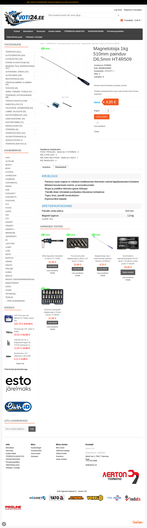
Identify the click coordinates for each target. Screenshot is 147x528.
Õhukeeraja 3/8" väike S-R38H (24, 330)
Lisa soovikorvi (99, 126)
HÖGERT (9, 222)
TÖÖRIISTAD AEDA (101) (15, 133)
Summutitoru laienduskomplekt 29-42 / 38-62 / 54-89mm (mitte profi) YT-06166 (128, 260)
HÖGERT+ (9, 226)
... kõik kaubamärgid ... (16, 301)
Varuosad (41, 31)
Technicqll (10, 294)
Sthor (8, 290)
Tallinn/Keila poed (14, 37)
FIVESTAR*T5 (10, 197)
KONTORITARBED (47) (14, 122)
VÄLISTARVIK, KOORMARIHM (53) (19, 108)
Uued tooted (35, 454)
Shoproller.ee (138, 522)
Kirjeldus (46, 167)
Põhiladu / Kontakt (34, 37)
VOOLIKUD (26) (11, 88)
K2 (6, 240)
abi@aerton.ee (91, 465)
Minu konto (60, 448)
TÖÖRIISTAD (51, 43)
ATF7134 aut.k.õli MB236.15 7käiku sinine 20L (24, 318)
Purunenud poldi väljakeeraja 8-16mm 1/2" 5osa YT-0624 (77, 258)
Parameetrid (60, 167)
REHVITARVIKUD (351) (14, 79)
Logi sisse (118, 10)
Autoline (9, 161)
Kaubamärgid (36, 448)
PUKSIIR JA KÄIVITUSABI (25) (17, 63)
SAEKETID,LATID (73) (14, 104)
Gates (8, 211)
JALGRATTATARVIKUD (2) (15, 137)
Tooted (17, 31)
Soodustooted (36, 451)
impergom (10, 233)
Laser (8, 247)
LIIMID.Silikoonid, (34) (15, 119)
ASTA (7, 158)
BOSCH (8, 165)
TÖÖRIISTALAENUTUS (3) (15, 144)
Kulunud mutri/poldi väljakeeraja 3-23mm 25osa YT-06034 (52, 312)
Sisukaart (34, 456)
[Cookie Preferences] (4, 524)
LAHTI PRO (9, 244)
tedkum (9, 297)
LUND (7, 251)
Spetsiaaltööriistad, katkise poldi (69, 43)
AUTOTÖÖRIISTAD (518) (15, 55)
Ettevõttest (28, 31)
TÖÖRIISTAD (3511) (13, 52)
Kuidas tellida (55, 31)
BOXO (7, 168)
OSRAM (8, 262)
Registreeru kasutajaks (133, 10)
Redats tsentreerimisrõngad (19, 279)
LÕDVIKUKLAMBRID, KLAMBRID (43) (18, 84)
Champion (10, 179)
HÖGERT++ (10, 229)
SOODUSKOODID (96, 31)
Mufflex (9, 258)
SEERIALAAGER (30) (13, 126)
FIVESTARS (10, 201)
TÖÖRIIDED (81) (12, 129)
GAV (7, 215)
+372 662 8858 (91, 461)
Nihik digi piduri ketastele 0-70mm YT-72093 (52, 257)
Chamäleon (10, 176)
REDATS (8, 276)
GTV (7, 219)
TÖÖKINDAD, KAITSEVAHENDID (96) (18, 96)
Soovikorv (60, 456)
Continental (11, 183)
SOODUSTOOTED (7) (14, 140)
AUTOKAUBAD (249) (13, 75)
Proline (9, 269)
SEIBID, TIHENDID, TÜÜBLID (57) (18, 92)
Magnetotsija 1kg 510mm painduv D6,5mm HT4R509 (100, 43)
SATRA (8, 287)
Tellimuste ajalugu (63, 451)
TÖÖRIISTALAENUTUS (74, 31)
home (42, 43)
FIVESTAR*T (10, 194)
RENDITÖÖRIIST (12, 283)
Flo (7, 204)
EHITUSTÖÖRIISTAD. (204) (16, 115)
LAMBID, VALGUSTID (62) (15, 112)
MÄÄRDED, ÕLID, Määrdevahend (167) (19, 67)
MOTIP (8, 254)
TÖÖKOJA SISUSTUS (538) (16, 101)
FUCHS (8, 208)
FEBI (7, 190)
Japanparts (11, 236)
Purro (8, 272)
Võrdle (96, 132)
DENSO (8, 186)
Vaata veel (20, 364)
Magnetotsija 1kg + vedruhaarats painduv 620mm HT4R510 (103, 258)
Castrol (9, 172)
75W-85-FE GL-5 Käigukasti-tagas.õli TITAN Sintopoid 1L (22, 342)
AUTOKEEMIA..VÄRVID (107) (17, 72)
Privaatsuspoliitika (115, 31)
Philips (8, 265)
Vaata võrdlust (61, 459)
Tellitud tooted (61, 454)
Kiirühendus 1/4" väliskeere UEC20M (22, 354)
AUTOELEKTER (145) (14, 59)
